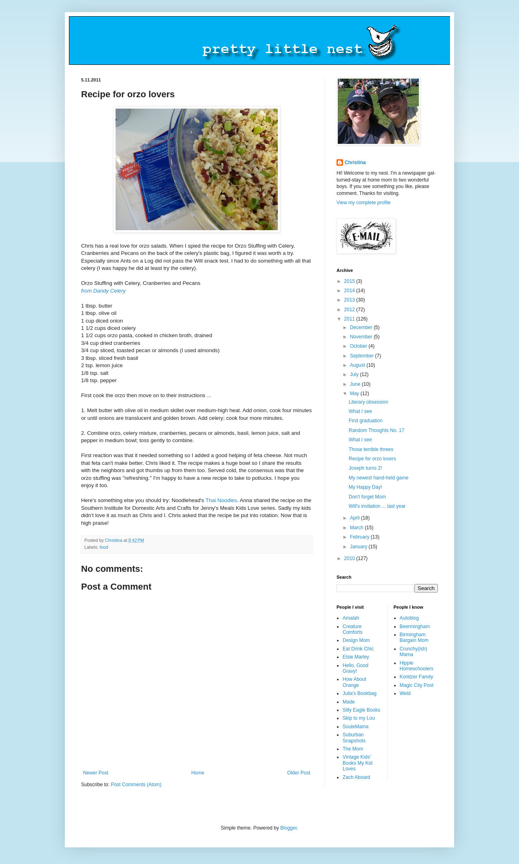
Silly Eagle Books (361, 710)
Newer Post (95, 773)
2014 (350, 290)
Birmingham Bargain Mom (414, 637)
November (362, 337)
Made (349, 702)
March (357, 527)
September (362, 356)
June (356, 384)
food (104, 547)
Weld (405, 693)
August (358, 365)
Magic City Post (416, 685)
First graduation (365, 420)
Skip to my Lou (359, 718)
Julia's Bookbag (360, 693)
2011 (350, 319)
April (355, 518)
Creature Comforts (352, 629)
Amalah (351, 618)
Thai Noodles (221, 500)
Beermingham (415, 626)
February (360, 537)
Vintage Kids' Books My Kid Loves (357, 763)
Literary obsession (368, 402)
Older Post (298, 773)
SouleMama (356, 726)
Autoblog (409, 618)
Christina (355, 162)
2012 (350, 309)
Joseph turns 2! (365, 468)
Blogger (288, 828)
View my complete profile (363, 202)
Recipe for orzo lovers (372, 459)
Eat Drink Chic (358, 649)
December (362, 327)
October (359, 346)
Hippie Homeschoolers (416, 666)
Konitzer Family (416, 677)
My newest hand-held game (378, 478)
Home (197, 773)
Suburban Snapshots (354, 737)
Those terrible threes (371, 449)
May (355, 393)
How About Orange (354, 682)
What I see (360, 411)
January (359, 547)
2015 (350, 281)
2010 (350, 558)
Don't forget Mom (367, 497)
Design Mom (356, 640)
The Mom (353, 749)
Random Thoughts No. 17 (376, 430)
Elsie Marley (356, 657)
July (355, 374)
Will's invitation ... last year (377, 506)
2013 (350, 300)
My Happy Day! (365, 487)
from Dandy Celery (103, 291)
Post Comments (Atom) (136, 784)
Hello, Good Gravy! (355, 668)
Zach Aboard (356, 777)
